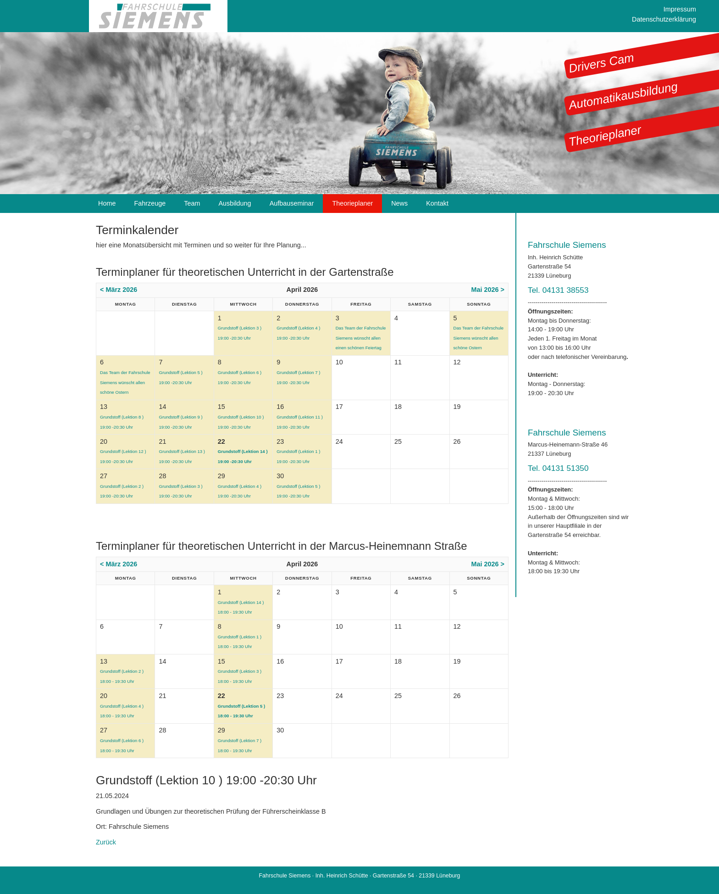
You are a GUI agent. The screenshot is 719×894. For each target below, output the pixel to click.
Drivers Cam (601, 63)
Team (192, 203)
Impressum (680, 9)
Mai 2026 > (487, 289)
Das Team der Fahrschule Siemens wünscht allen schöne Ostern (479, 337)
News (399, 203)
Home (107, 203)
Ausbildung (234, 203)
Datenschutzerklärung (664, 19)
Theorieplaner (605, 135)
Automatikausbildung (623, 96)
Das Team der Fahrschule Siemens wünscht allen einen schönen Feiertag (361, 337)
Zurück (106, 842)
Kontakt (437, 203)
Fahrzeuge (150, 203)
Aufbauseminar (292, 203)
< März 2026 (118, 289)
